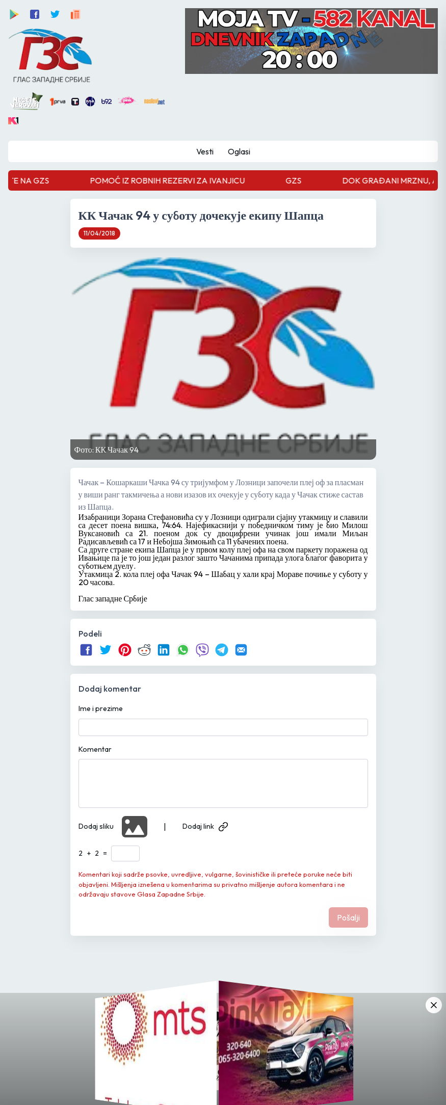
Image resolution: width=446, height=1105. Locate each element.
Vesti (205, 151)
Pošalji (348, 917)
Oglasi (239, 151)
